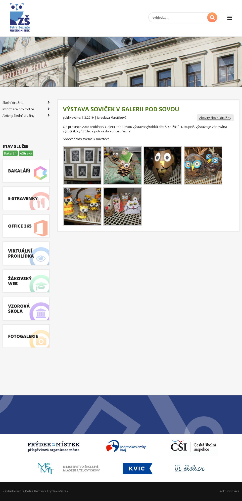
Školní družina (26, 102)
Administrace (230, 491)
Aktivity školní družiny (215, 118)
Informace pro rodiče (26, 109)
